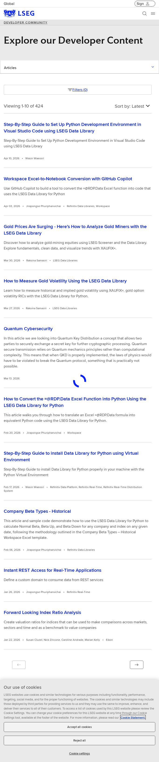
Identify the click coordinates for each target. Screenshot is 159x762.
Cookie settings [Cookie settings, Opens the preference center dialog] (79, 753)
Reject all (79, 740)
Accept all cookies (79, 727)
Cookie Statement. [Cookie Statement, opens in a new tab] (133, 717)
